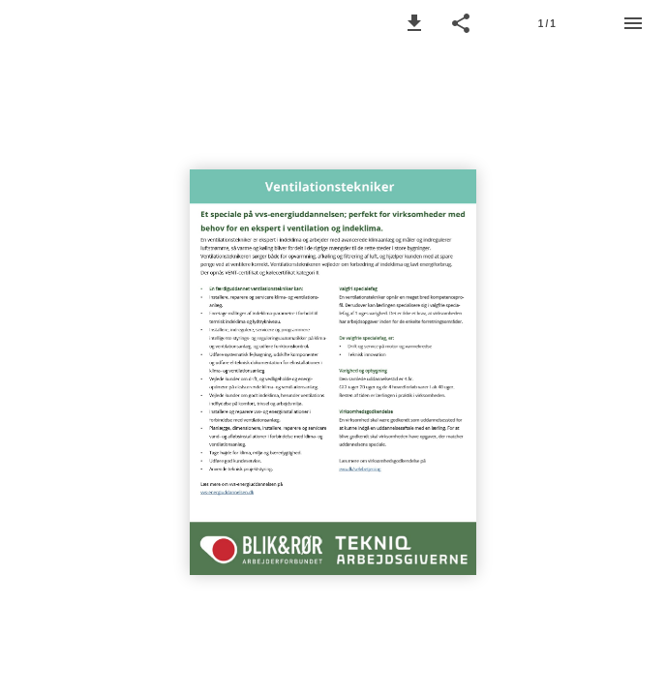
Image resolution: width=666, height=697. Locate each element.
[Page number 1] (547, 23)
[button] (414, 23)
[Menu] (633, 23)
